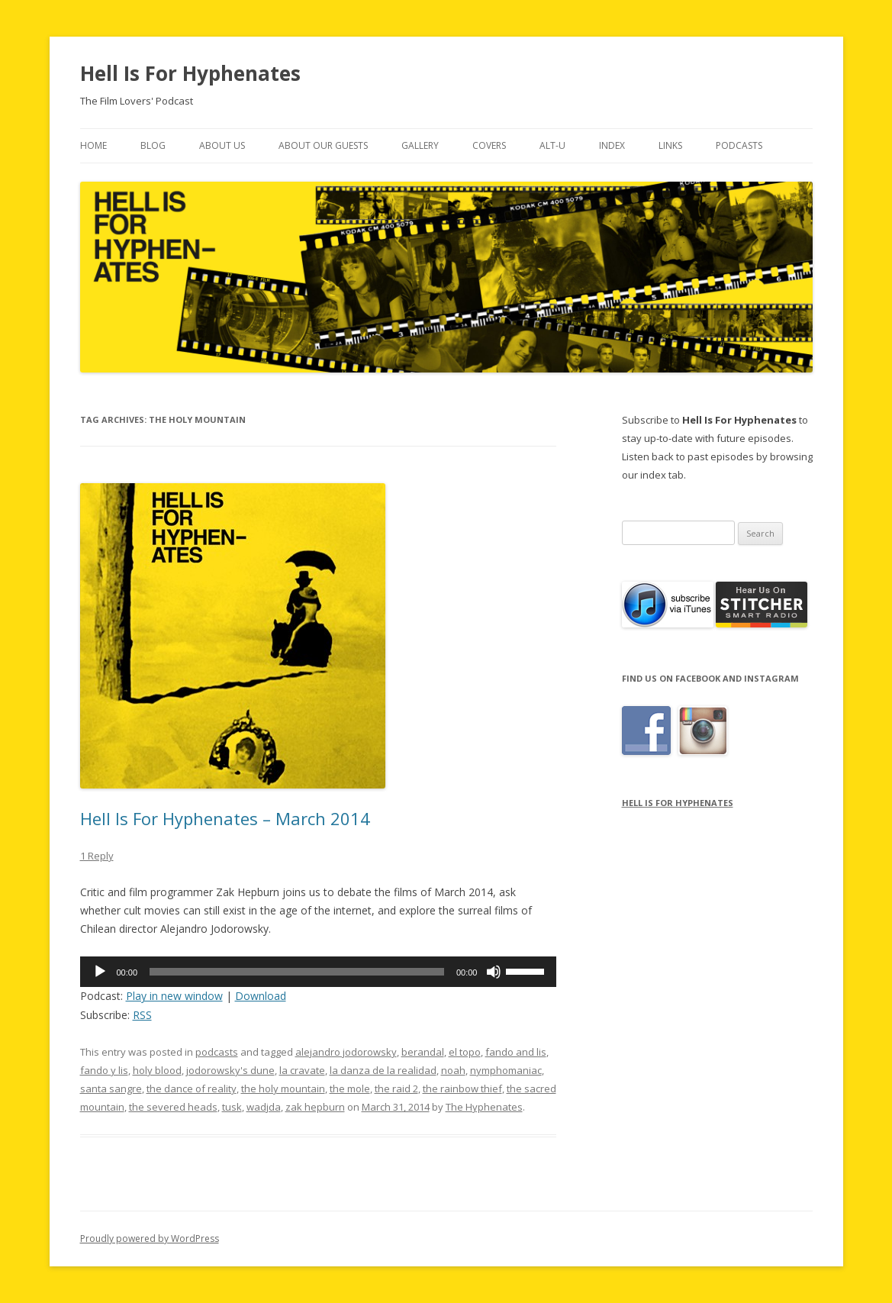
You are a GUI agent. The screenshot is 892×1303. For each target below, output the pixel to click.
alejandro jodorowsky (346, 1052)
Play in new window (174, 996)
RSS (142, 1015)
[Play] (100, 971)
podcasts (216, 1052)
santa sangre (111, 1088)
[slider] (297, 972)
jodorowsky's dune (230, 1070)
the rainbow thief (462, 1088)
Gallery (420, 145)
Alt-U (552, 145)
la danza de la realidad (383, 1070)
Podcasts (739, 145)
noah (453, 1070)
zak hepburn (315, 1107)
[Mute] (493, 971)
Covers (489, 145)
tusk (232, 1107)
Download (260, 996)
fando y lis (104, 1070)
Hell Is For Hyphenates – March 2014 (225, 818)
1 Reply (97, 856)
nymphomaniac (506, 1070)
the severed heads (173, 1107)
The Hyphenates (484, 1107)
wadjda (263, 1107)
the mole (350, 1088)
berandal (422, 1052)
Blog (153, 145)
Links (670, 145)
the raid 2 (396, 1088)
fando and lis (515, 1052)
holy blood (157, 1070)
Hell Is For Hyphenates (190, 73)
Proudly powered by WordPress (149, 1238)
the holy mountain (283, 1088)
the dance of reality (192, 1088)
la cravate (302, 1070)
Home (93, 145)
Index (612, 145)
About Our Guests (323, 145)
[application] (318, 971)
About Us (222, 145)
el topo (465, 1052)
